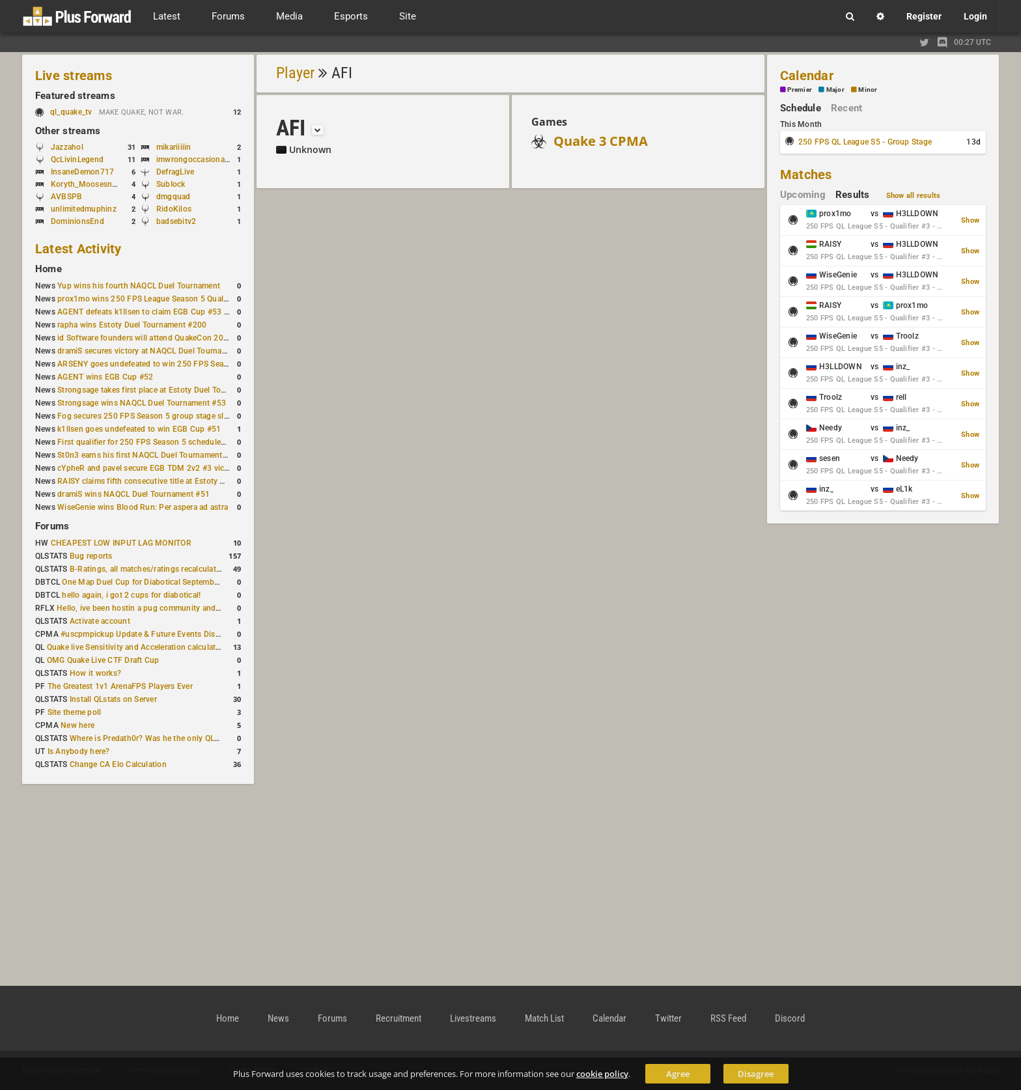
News (278, 1018)
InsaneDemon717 (82, 171)
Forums (52, 526)
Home (48, 269)
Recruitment (398, 1018)
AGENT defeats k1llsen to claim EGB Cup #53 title (147, 311)
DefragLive (175, 171)
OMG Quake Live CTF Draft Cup (103, 660)
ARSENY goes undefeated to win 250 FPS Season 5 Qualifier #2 (172, 364)
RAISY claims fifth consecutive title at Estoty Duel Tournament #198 (179, 481)
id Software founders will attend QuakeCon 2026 (144, 337)
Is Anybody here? (79, 751)
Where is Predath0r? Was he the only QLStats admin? (165, 738)
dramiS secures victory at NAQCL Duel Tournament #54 (156, 351)
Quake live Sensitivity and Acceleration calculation (137, 647)
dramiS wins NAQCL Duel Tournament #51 (133, 494)
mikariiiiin (173, 147)
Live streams (73, 75)
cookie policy (602, 1074)
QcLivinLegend (77, 159)
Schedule (800, 108)
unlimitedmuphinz (84, 209)
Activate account (100, 621)
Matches (806, 174)
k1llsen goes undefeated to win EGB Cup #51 (139, 429)
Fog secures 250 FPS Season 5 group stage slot (144, 416)
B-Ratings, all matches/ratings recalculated (147, 569)
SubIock (171, 184)
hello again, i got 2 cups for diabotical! (131, 595)
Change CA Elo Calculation (118, 764)
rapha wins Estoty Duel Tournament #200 (131, 324)
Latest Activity (78, 249)
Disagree (756, 1074)
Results (852, 195)
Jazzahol (67, 147)
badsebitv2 (176, 221)
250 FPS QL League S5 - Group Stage (865, 142)
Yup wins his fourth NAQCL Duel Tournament (138, 285)
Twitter (668, 1018)
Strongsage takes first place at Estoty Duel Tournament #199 (166, 390)
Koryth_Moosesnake (87, 184)
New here (77, 725)
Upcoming (803, 195)
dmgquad (173, 196)
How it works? (95, 673)
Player (295, 73)
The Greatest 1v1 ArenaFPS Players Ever (120, 686)
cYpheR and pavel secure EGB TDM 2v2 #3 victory (147, 468)
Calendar (806, 75)
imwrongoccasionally (194, 159)
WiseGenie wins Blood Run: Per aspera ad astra (142, 507)
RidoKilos (173, 209)
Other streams (67, 131)
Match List (544, 1018)
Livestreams (473, 1018)
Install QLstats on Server (113, 699)
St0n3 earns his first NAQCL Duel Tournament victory (153, 455)
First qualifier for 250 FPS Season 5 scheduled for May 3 (159, 442)
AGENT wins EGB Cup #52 (105, 377)
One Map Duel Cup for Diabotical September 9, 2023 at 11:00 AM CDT (188, 582)
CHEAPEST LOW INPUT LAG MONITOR (121, 543)
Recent (846, 108)
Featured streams (75, 96)
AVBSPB (66, 196)
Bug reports (91, 556)
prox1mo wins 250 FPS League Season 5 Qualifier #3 (153, 298)
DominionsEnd (77, 221)
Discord (790, 1018)
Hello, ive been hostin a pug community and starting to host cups (175, 608)
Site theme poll (75, 712)
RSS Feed (728, 1018)
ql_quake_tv (71, 112)
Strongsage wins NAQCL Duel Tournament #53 (141, 403)
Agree (678, 1074)
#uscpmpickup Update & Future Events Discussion (152, 634)
